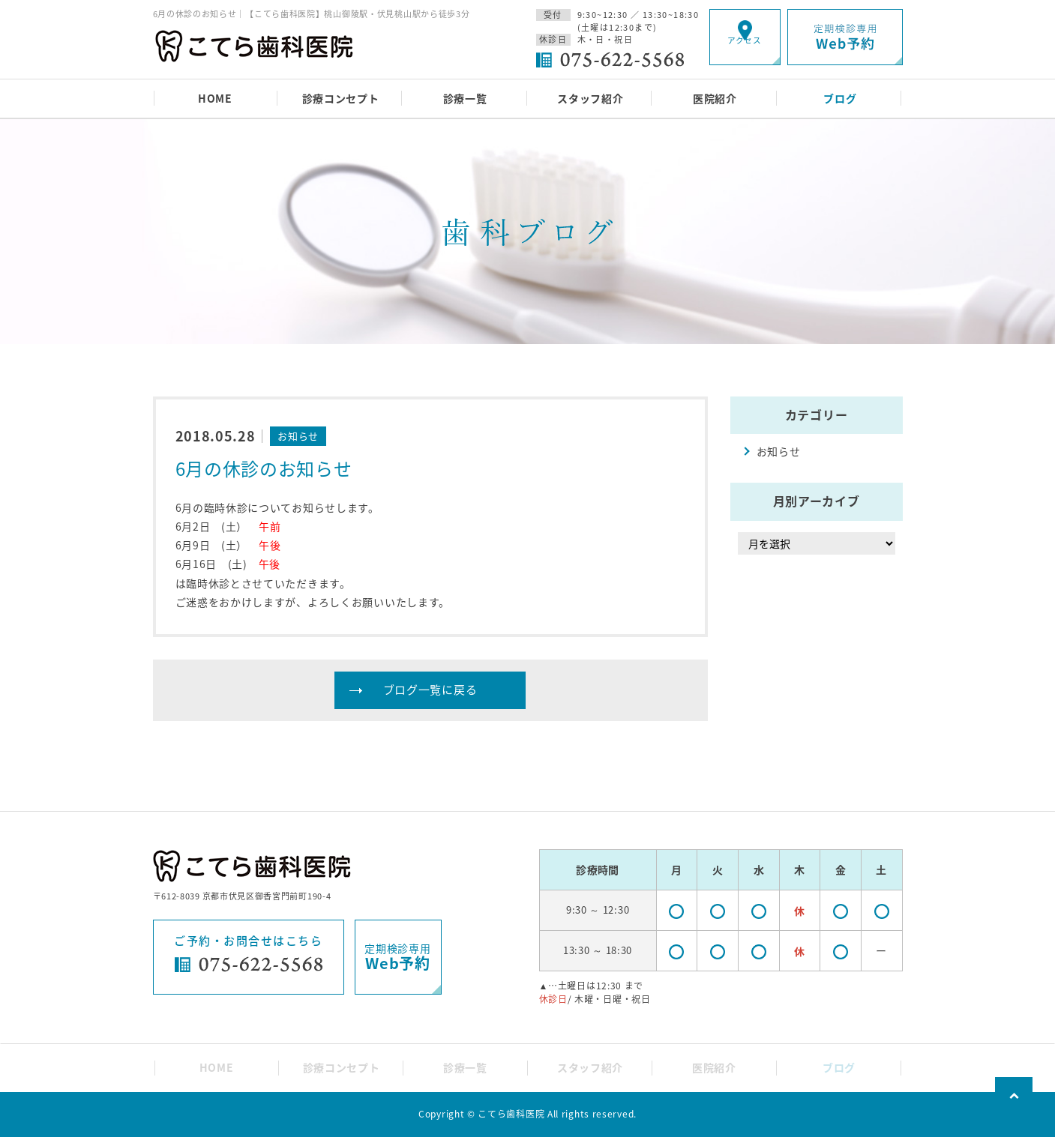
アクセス (745, 49)
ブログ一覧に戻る (430, 689)
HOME (215, 98)
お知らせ (779, 451)
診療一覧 (465, 98)
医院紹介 (715, 98)
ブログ (839, 98)
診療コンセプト (340, 98)
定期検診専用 (397, 957)
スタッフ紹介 (590, 98)
